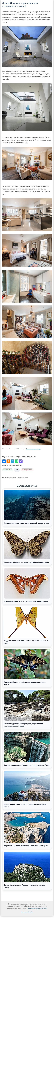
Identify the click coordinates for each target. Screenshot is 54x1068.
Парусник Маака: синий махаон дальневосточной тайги (27, 667)
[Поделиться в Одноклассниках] (8, 461)
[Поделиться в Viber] (21, 461)
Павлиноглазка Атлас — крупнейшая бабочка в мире (27, 585)
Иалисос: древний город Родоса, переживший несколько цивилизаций (27, 708)
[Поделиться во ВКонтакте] (4, 461)
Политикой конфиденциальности (37, 908)
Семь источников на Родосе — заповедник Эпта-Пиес (27, 749)
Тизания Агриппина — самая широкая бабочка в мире (27, 546)
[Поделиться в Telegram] (12, 461)
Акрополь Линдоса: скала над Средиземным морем (27, 829)
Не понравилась (27, 470)
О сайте (30, 912)
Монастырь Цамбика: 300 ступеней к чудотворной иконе (27, 789)
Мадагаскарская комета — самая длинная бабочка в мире (27, 625)
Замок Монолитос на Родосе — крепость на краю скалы (27, 870)
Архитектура (37, 449)
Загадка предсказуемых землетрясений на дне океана (27, 507)
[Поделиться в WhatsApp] (16, 461)
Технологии (29, 449)
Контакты (24, 912)
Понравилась (7, 470)
